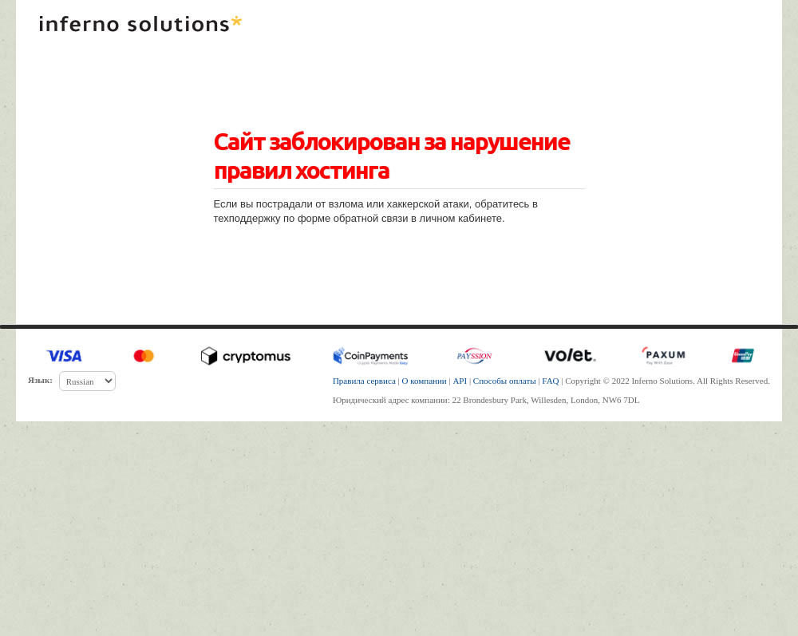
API (459, 380)
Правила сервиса (364, 380)
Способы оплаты (504, 380)
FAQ (550, 380)
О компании (424, 380)
